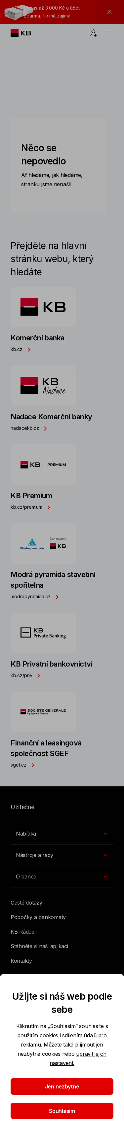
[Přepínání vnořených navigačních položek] (62, 833)
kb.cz (22, 349)
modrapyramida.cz (36, 596)
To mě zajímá (56, 15)
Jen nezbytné (62, 1086)
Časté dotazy (26, 902)
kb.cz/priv (27, 675)
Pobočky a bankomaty (38, 917)
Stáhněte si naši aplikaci (39, 946)
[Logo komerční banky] (26, 33)
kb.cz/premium (32, 507)
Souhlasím (62, 1111)
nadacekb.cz (31, 428)
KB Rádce (22, 931)
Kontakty (21, 960)
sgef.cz (24, 765)
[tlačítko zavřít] (107, 12)
